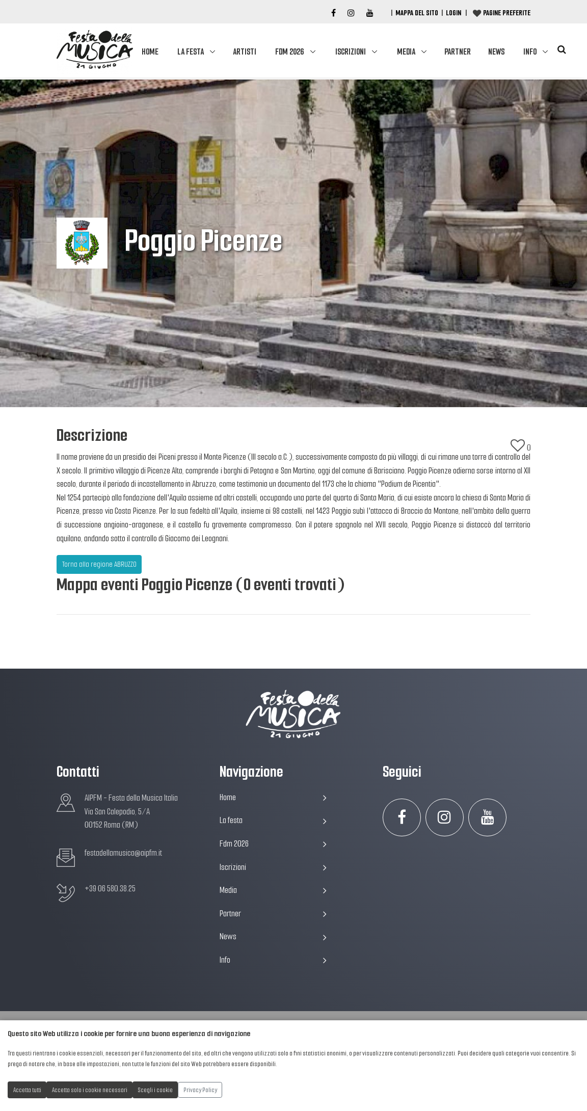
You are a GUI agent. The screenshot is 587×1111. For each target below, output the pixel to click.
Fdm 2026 (289, 51)
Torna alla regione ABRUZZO (99, 564)
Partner (457, 51)
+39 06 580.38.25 (110, 888)
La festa (190, 51)
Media (406, 51)
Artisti (244, 51)
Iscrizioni (350, 51)
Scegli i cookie (155, 1090)
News (496, 51)
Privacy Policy (200, 1090)
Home (150, 51)
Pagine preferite (506, 13)
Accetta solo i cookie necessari (89, 1090)
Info (530, 51)
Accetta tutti (27, 1090)
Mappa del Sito (416, 13)
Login (453, 13)
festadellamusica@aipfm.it (123, 853)
